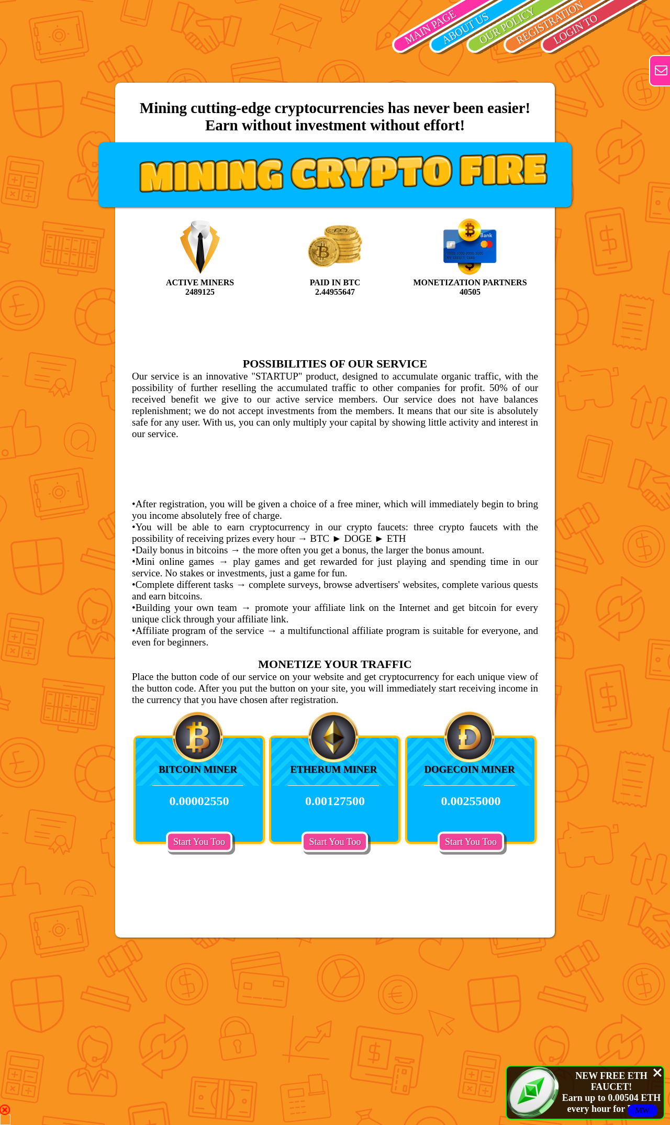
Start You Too (199, 841)
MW (642, 1110)
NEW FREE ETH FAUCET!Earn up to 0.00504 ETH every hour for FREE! (611, 1092)
